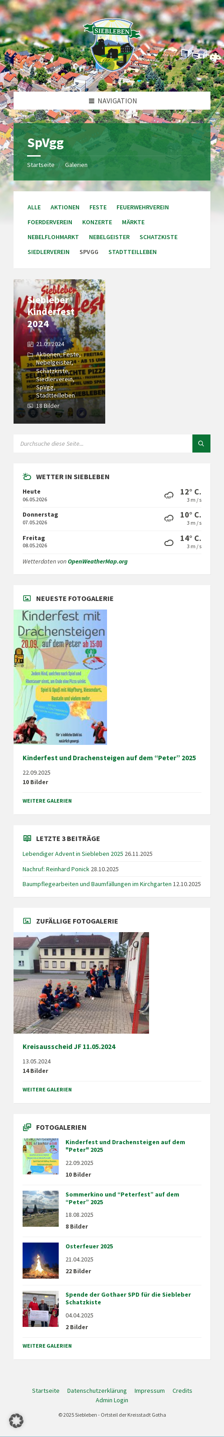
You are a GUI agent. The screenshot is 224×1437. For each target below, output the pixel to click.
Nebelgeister (109, 237)
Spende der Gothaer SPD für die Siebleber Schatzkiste (128, 1298)
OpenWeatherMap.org (98, 561)
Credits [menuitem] (182, 1390)
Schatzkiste (158, 237)
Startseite (41, 165)
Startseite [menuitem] (46, 1390)
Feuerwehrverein (143, 207)
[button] (16, 1421)
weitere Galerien (47, 800)
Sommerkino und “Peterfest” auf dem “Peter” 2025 (122, 1198)
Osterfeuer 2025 (89, 1246)
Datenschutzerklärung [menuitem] (97, 1390)
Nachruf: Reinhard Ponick (56, 869)
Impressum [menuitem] (150, 1390)
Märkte (133, 222)
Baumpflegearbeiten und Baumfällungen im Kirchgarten (97, 884)
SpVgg (45, 387)
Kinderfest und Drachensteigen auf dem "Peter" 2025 (125, 1146)
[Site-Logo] (112, 74)
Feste (98, 207)
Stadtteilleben (132, 252)
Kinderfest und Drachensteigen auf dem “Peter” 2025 (109, 757)
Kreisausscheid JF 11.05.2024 (69, 1046)
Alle (34, 207)
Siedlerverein (49, 252)
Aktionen (65, 207)
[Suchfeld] (112, 443)
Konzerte (97, 222)
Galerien (76, 165)
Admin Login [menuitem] (112, 1400)
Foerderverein (50, 222)
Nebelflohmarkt (53, 237)
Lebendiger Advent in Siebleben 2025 (73, 854)
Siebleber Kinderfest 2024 (51, 311)
